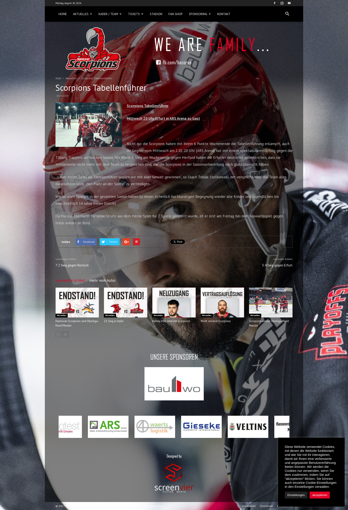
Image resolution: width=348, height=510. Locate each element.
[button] (287, 14)
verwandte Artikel (70, 280)
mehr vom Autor (102, 280)
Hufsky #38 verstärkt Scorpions (171, 321)
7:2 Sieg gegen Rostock (72, 265)
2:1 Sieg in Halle (114, 321)
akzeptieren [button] (319, 495)
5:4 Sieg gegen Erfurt (277, 265)
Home (63, 14)
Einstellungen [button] (296, 495)
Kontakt (223, 14)
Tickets (135, 14)
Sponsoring (200, 14)
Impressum (249, 506)
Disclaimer (266, 506)
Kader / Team (110, 14)
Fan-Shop (175, 14)
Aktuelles (82, 14)
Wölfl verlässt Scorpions (216, 321)
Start (58, 78)
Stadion (156, 14)
